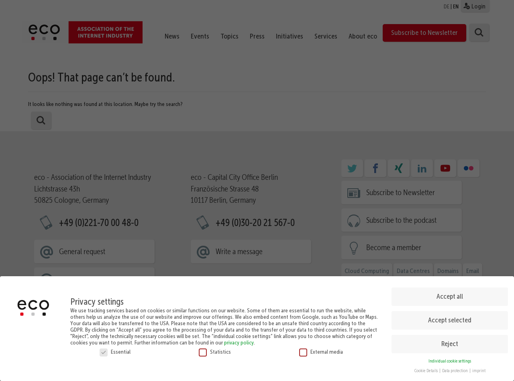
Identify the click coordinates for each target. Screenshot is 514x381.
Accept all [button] (449, 292)
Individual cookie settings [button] (449, 357)
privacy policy (239, 338)
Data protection (455, 367)
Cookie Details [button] (426, 367)
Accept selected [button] (449, 316)
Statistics (215, 347)
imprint (478, 367)
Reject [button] (449, 340)
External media (321, 347)
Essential (115, 347)
